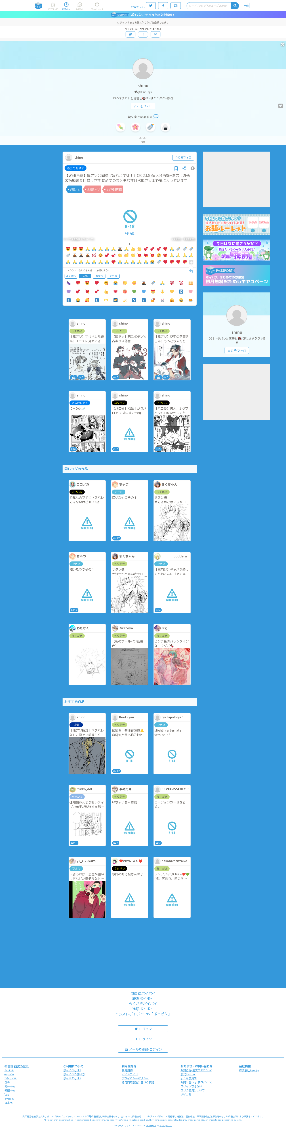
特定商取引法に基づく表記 (138, 1082)
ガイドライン (130, 1074)
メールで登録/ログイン (143, 1049)
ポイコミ (186, 1094)
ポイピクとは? (72, 1070)
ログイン (143, 1028)
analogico (151, 1125)
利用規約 (127, 1070)
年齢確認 (130, 233)
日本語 (8, 1103)
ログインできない (191, 1086)
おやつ (99, 276)
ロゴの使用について (193, 1090)
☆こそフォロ (143, 106)
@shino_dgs (144, 91)
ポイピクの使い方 (74, 1074)
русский (9, 1099)
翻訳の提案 (21, 1066)
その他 (113, 276)
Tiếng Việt (10, 1078)
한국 (7, 1082)
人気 (85, 276)
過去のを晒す (75, 168)
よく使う (71, 276)
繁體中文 (9, 1090)
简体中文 (9, 1086)
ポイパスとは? (72, 1078)
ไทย (6, 1095)
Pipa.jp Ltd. (166, 1125)
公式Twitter (188, 1074)
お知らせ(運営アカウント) (196, 1070)
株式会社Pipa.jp (249, 1070)
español (9, 1074)
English (9, 1070)
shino (143, 85)
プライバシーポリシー (135, 1078)
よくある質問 (189, 1078)
